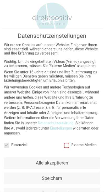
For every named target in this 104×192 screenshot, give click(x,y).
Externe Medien (80, 143)
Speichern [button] (52, 176)
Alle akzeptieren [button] (52, 161)
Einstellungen (61, 126)
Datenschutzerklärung (56, 121)
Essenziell (16, 143)
